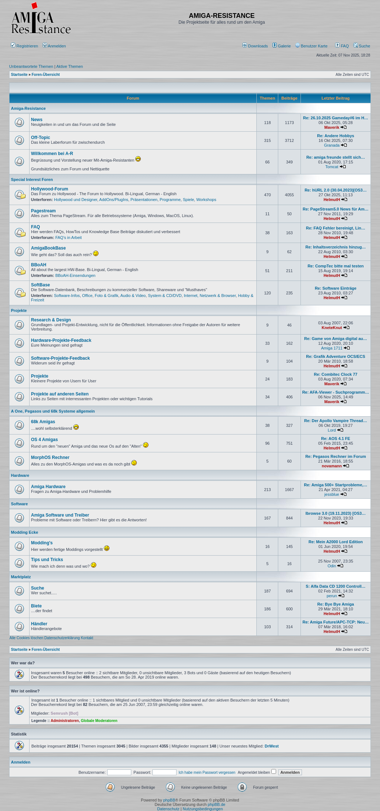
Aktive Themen (69, 66)
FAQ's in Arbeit (68, 237)
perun (332, 596)
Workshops (206, 199)
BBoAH (38, 264)
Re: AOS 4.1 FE (335, 438)
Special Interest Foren (32, 179)
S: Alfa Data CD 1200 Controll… (335, 586)
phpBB (169, 800)
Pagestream (43, 210)
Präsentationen (144, 199)
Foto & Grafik (107, 295)
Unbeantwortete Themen (31, 66)
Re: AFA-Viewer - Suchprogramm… (335, 392)
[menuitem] (256, 46)
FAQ (342, 46)
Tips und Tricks (47, 559)
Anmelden (55, 46)
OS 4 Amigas (44, 439)
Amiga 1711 (331, 348)
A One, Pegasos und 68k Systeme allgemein (53, 411)
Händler (39, 623)
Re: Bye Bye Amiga (335, 604)
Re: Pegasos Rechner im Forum (335, 456)
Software (19, 504)
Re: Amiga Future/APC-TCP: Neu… (335, 622)
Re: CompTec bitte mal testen (335, 266)
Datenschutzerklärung (62, 638)
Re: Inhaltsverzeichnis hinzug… (335, 247)
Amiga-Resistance (28, 108)
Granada (332, 145)
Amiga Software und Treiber (60, 515)
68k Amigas (43, 421)
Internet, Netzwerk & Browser (210, 295)
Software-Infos (67, 295)
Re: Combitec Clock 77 (335, 374)
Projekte (19, 310)
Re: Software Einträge (335, 288)
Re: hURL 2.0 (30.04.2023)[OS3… (336, 190)
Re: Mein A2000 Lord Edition (336, 542)
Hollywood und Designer (75, 199)
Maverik (331, 127)
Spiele (188, 199)
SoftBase (40, 284)
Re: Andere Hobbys (335, 136)
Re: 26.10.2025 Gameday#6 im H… (335, 118)
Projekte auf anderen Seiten (60, 394)
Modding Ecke (24, 532)
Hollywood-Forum (49, 189)
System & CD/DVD (165, 295)
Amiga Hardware (48, 486)
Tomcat (331, 167)
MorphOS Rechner (50, 457)
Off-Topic (40, 137)
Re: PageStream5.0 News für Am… (336, 209)
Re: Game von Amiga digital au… (335, 338)
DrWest (272, 746)
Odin (331, 566)
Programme (170, 199)
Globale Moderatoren (99, 721)
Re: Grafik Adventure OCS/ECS (335, 356)
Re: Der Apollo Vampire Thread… (335, 420)
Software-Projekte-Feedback (60, 358)
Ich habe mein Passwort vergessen (207, 773)
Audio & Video (133, 295)
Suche (361, 46)
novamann (332, 466)
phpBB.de (216, 804)
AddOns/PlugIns (113, 199)
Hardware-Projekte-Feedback (61, 340)
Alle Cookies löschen (26, 638)
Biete (36, 606)
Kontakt (87, 638)
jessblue (332, 494)
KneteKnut (332, 327)
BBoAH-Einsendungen (75, 275)
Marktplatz (21, 577)
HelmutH (331, 199)
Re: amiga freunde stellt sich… (335, 157)
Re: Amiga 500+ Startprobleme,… (336, 485)
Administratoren (65, 721)
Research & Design (51, 320)
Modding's (42, 542)
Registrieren (24, 46)
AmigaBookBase (48, 248)
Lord (332, 430)
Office (87, 295)
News (36, 119)
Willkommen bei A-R (52, 153)
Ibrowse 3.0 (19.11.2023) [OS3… (336, 513)
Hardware (20, 475)
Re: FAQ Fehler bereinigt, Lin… (335, 228)
